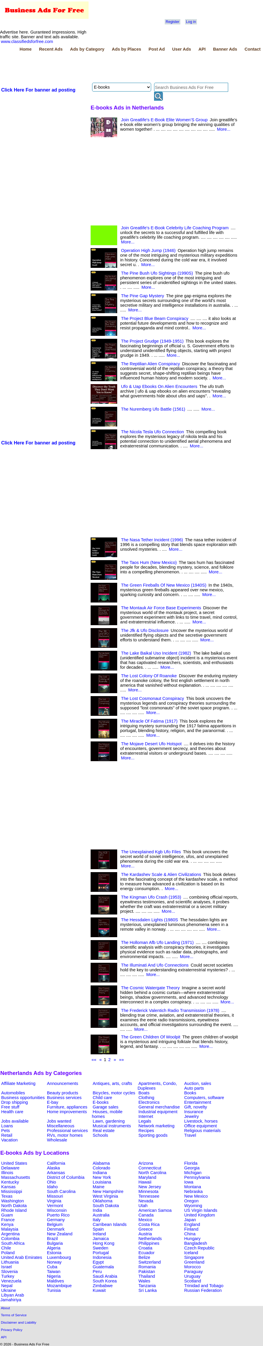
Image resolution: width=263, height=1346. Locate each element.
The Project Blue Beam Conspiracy (154, 318)
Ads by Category (87, 49)
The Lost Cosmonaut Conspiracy (152, 698)
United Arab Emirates (21, 1257)
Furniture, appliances (67, 1107)
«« (94, 1059)
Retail (6, 1135)
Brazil (52, 1238)
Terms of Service (14, 1315)
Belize (144, 1257)
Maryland (147, 1177)
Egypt (98, 1262)
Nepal (6, 1285)
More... (224, 129)
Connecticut (149, 1168)
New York (102, 1177)
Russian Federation (203, 1290)
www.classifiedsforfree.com (27, 41)
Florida (190, 1163)
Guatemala (103, 1266)
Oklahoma (102, 1201)
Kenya (7, 1224)
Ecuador (146, 1252)
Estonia (54, 1252)
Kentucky (10, 1182)
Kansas (8, 1186)
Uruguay (192, 1276)
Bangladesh (195, 1243)
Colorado (101, 1168)
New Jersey (149, 1186)
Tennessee (148, 1196)
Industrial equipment (157, 1111)
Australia (101, 1215)
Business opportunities (23, 1097)
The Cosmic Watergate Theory (150, 987)
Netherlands (150, 1238)
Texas (6, 1196)
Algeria (54, 1248)
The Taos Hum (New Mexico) (149, 562)
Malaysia (9, 1229)
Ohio (51, 1182)
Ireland (99, 1234)
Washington (12, 1201)
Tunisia (54, 1290)
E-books (101, 1102)
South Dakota (106, 1205)
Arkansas (56, 1172)
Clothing (146, 1097)
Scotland (192, 1281)
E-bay (52, 1102)
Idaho (52, 1186)
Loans (7, 1125)
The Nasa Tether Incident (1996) (152, 539)
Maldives (55, 1281)
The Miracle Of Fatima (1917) (149, 721)
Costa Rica (149, 1224)
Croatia (145, 1248)
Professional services (67, 1130)
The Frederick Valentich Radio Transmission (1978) (170, 1010)
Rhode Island (14, 1210)
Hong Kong (103, 1243)
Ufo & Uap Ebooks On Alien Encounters (159, 386)
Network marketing (156, 1125)
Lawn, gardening (109, 1121)
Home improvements (67, 1111)
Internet (145, 1116)
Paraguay (193, 1271)
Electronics (149, 1102)
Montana (192, 1186)
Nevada (145, 1201)
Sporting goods (153, 1135)
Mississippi (11, 1191)
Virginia (54, 1201)
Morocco (192, 1266)
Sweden (100, 1248)
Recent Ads (51, 49)
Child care (102, 1097)
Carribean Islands (110, 1224)
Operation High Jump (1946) (148, 250)
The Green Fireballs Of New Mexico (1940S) (163, 585)
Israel (6, 1266)
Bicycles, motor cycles (114, 1093)
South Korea (105, 1281)
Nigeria (54, 1276)
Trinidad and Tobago (203, 1285)
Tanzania (147, 1285)
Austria (145, 1234)
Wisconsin (57, 1210)
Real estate (104, 1130)
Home (25, 49)
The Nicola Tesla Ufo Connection (152, 431)
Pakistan (146, 1271)
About (5, 1308)
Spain (98, 1229)
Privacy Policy (11, 1330)
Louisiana (102, 1182)
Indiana (100, 1172)
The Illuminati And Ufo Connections (155, 965)
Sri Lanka (147, 1290)
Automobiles (13, 1093)
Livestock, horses (201, 1121)
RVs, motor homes (65, 1135)
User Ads (181, 49)
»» (121, 1059)
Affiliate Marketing (18, 1083)
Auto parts (194, 1088)
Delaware (10, 1168)
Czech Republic (199, 1248)
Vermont (55, 1205)
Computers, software (204, 1097)
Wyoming (193, 1205)
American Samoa (154, 1210)
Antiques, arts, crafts (112, 1083)
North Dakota (14, 1205)
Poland (8, 1252)
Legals (144, 1121)
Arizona (145, 1163)
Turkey (7, 1276)
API (201, 49)
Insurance (193, 1111)
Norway (54, 1262)
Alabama (101, 1163)
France (8, 1219)
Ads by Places (126, 49)
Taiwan (54, 1271)
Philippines (148, 1243)
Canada (145, 1215)
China (189, 1234)
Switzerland (149, 1262)
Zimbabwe (103, 1285)
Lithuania (10, 1262)
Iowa (188, 1182)
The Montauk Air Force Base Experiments (161, 607)
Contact (252, 49)
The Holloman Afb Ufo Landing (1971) (157, 942)
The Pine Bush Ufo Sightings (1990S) (157, 273)
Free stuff (10, 1107)
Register (172, 22)
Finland (191, 1229)
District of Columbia (65, 1177)
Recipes (146, 1130)
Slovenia (9, 1271)
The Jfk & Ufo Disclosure (145, 630)
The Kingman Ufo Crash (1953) (151, 897)
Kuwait (99, 1290)
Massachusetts (15, 1177)
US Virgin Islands (200, 1210)
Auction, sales (197, 1083)
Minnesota (148, 1191)
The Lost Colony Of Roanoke (149, 675)
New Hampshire (108, 1191)
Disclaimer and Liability (18, 1322)
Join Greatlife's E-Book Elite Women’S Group (164, 119)
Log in (191, 22)
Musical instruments (112, 1125)
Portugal (101, 1252)
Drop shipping (14, 1102)
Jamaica (101, 1238)
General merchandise (159, 1107)
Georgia (192, 1168)
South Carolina (61, 1191)
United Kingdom (199, 1215)
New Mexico (196, 1196)
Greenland (194, 1262)
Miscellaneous (60, 1125)
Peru (97, 1271)
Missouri (55, 1196)
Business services (64, 1097)
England (192, 1224)
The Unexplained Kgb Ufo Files (151, 851)
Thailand (146, 1276)
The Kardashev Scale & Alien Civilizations (161, 874)
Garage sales (105, 1107)
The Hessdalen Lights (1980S (149, 919)
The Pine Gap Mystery (142, 295)
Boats (143, 1093)
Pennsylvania (197, 1177)
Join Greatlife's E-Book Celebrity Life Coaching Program (174, 227)
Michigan (193, 1172)
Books (190, 1093)
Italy (97, 1219)
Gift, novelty (195, 1107)
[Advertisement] (107, 68)
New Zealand (59, 1234)
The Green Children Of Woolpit (150, 1037)
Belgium (55, 1224)
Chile (6, 1248)
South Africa (12, 1243)
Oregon (191, 1201)
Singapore (194, 1257)
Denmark (55, 1229)
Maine (98, 1186)
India (97, 1210)
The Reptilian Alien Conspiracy (150, 363)
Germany (56, 1219)
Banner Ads (225, 49)
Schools (100, 1135)
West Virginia (105, 1196)
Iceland (191, 1252)
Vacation (9, 1140)
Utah (143, 1205)
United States (14, 1163)
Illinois (7, 1172)
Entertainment (197, 1102)
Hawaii (144, 1182)
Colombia (10, 1238)
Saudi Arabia (105, 1276)
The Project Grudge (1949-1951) (152, 341)
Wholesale (57, 1140)
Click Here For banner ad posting (38, 89)
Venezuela (11, 1281)
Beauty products (62, 1093)
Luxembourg (59, 1257)
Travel (190, 1135)
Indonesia (102, 1257)
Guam (7, 1215)
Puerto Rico (58, 1215)
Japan (190, 1219)
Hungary (192, 1238)
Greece (145, 1229)
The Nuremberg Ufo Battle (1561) (153, 409)
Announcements (62, 1083)
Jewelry (191, 1116)
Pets (5, 1130)
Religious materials (202, 1130)
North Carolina (152, 1172)
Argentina (10, 1234)
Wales (144, 1281)
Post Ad (156, 49)
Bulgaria (55, 1243)
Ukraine (8, 1290)
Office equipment (200, 1125)
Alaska (53, 1168)
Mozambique (59, 1285)
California (56, 1163)
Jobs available (15, 1121)
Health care (12, 1111)
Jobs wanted (59, 1121)
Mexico (145, 1219)
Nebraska (193, 1191)
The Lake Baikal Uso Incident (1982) (156, 653)
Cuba (52, 1266)
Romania (147, 1266)
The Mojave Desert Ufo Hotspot (151, 743)
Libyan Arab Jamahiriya (12, 1297)
